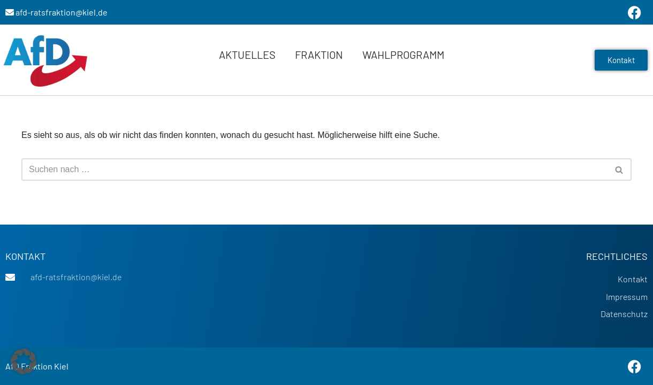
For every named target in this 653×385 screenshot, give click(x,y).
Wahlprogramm (403, 54)
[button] (23, 361)
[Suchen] (314, 169)
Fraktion (319, 54)
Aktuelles (247, 54)
